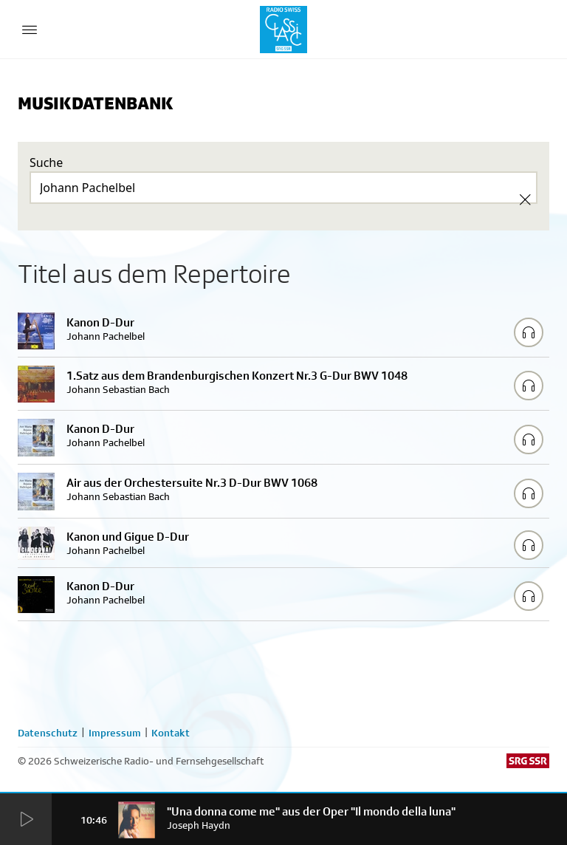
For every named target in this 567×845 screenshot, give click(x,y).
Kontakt (170, 733)
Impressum (115, 733)
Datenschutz (48, 733)
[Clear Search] (525, 199)
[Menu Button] (29, 29)
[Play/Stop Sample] (528, 332)
